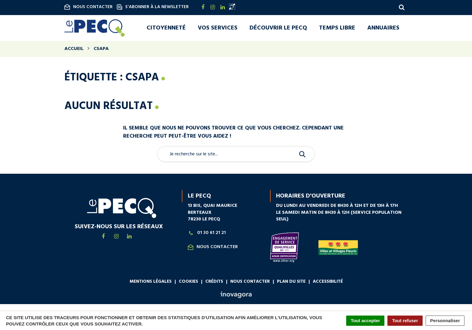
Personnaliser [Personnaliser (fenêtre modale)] (445, 320)
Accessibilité (328, 282)
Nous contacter (88, 7)
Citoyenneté (166, 28)
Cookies (188, 282)
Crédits (214, 282)
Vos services (218, 28)
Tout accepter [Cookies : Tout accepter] (365, 320)
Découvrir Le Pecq (278, 28)
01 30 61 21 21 (207, 234)
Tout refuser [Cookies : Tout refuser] (405, 320)
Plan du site (291, 282)
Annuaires (383, 28)
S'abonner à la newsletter (153, 7)
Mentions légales (150, 282)
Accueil (73, 50)
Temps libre (337, 28)
